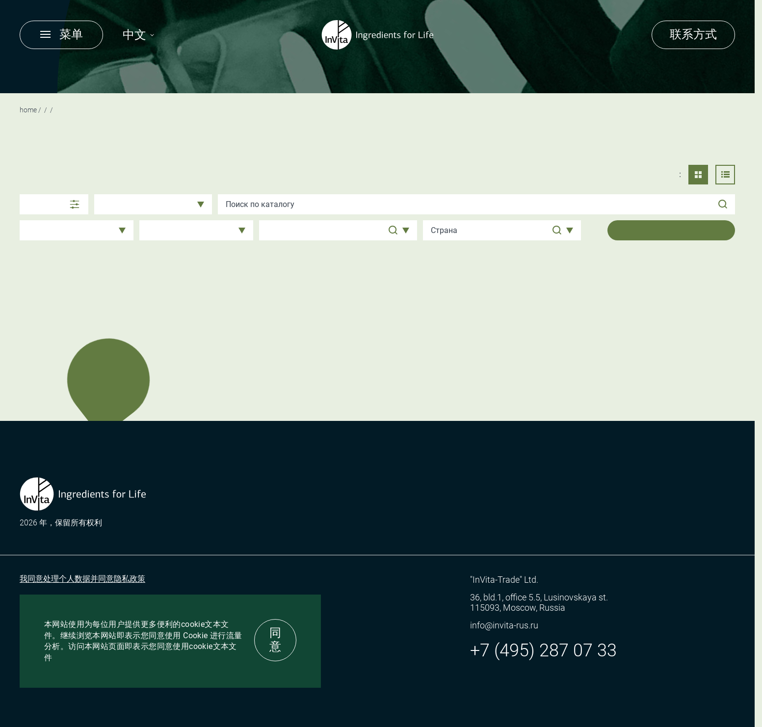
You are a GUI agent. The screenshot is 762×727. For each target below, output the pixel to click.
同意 (275, 639)
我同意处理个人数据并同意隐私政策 (82, 578)
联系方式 (693, 34)
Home (28, 110)
